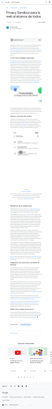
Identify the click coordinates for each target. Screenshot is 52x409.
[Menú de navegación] (2, 2)
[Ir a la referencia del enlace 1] (38, 113)
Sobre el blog (5, 400)
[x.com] (14, 386)
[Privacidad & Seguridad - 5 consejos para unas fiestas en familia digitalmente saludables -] (35, 360)
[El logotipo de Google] (5, 392)
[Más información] (40, 333)
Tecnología (23, 7)
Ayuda (5, 405)
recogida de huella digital (33, 82)
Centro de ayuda (30, 198)
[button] (42, 22)
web (18, 62)
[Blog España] (7, 7)
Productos (14, 7)
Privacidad (5, 397)
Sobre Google (27, 397)
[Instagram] (11, 386)
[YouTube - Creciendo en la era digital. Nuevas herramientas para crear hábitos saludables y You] (15, 360)
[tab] (18, 377)
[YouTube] (18, 386)
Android (23, 62)
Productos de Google (38, 397)
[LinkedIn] (26, 386)
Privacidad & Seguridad (26, 324)
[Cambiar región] (20, 405)
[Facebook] (22, 386)
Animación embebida (26, 191)
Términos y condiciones (15, 397)
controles (23, 124)
